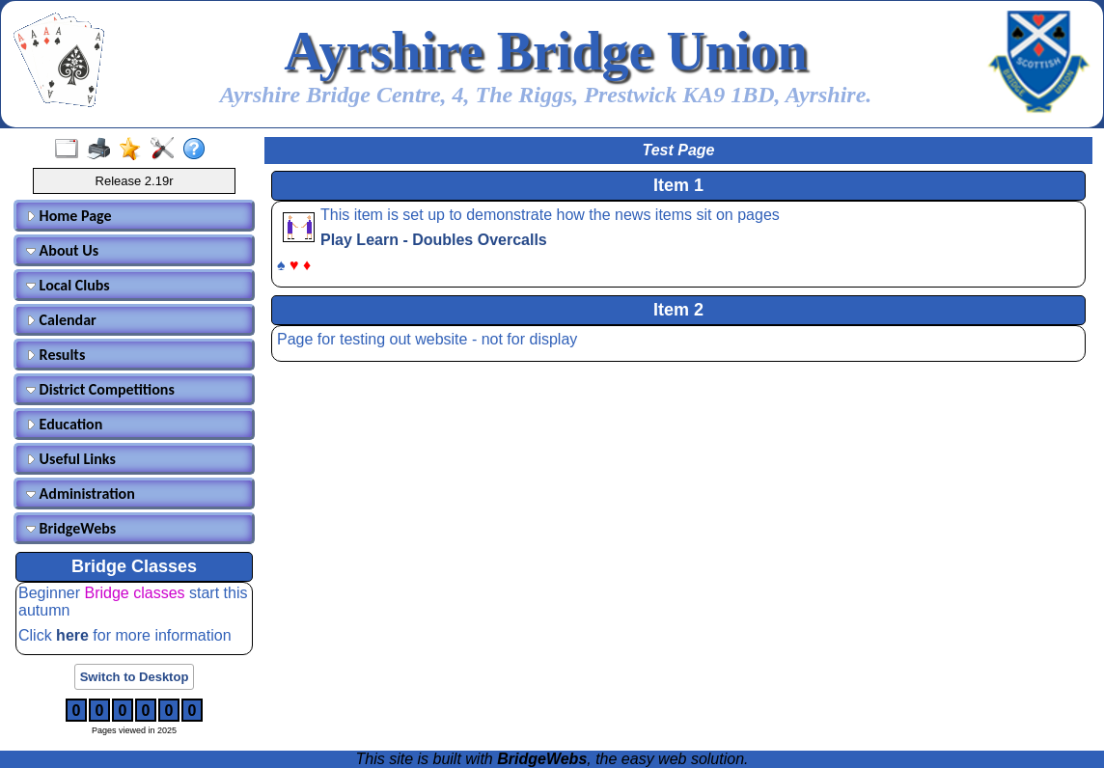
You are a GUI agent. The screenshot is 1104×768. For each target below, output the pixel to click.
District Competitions (100, 389)
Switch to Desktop (134, 677)
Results (55, 354)
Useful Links (71, 459)
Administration (80, 493)
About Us (62, 250)
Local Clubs (68, 285)
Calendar (61, 320)
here (74, 635)
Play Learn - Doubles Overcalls (433, 240)
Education (64, 424)
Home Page (69, 215)
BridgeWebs (71, 528)
